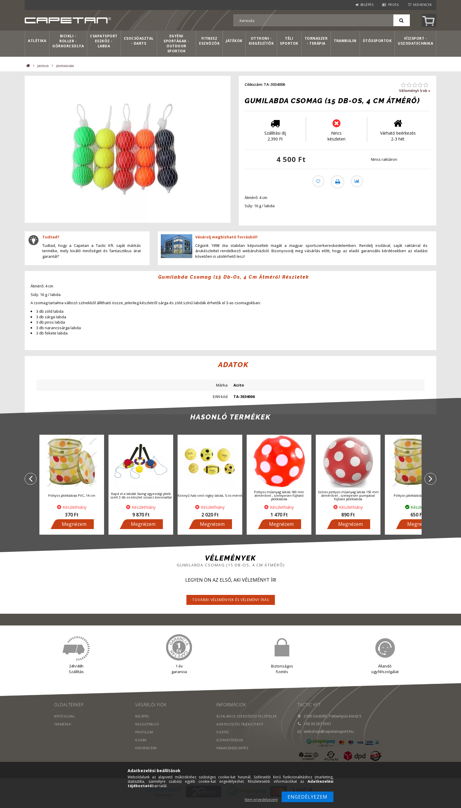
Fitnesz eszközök (209, 41)
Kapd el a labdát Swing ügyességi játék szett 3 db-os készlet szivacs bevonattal (141, 502)
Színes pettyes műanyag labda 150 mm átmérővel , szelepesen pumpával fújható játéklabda (348, 501)
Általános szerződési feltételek (247, 722)
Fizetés (223, 738)
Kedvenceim (146, 754)
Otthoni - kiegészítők (261, 41)
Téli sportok (289, 41)
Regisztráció (147, 730)
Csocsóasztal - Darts (139, 41)
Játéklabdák (65, 65)
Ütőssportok (377, 40)
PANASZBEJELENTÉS (232, 754)
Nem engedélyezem (261, 799)
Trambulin (345, 40)
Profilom (144, 738)
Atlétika (37, 40)
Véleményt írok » (414, 90)
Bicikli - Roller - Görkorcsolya (68, 41)
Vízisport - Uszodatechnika (415, 41)
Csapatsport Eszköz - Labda (104, 41)
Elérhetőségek (230, 746)
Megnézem (74, 530)
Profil (393, 5)
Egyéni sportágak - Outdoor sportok (176, 43)
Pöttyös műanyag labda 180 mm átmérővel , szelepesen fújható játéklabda (279, 501)
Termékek (63, 730)
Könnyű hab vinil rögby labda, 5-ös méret (210, 501)
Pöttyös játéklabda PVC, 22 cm (417, 501)
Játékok (234, 40)
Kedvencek (422, 5)
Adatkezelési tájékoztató (240, 730)
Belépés (367, 5)
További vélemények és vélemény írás (230, 605)
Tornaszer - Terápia (316, 41)
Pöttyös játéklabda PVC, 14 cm (71, 501)
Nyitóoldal (65, 722)
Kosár (141, 746)
